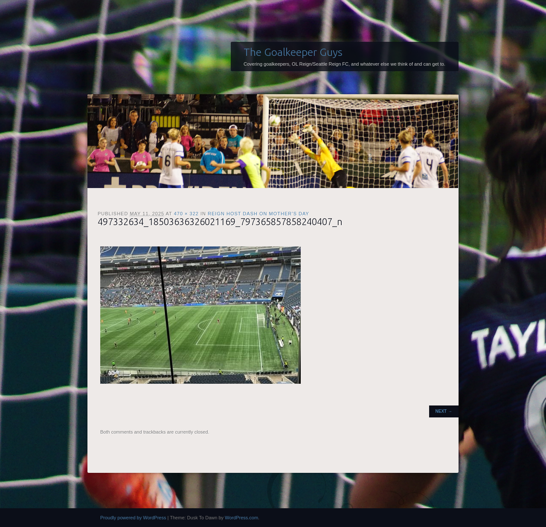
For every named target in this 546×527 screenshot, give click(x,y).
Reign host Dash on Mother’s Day (258, 213)
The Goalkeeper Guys (293, 52)
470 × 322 (186, 213)
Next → (444, 411)
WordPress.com (241, 517)
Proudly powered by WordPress (133, 517)
